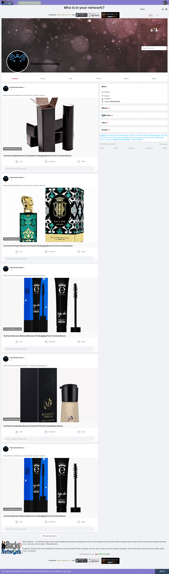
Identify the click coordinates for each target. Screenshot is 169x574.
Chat (142, 9)
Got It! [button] (162, 571)
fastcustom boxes (45, 64)
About (102, 148)
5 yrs (11, 360)
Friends (107, 115)
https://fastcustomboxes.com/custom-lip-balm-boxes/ (24, 95)
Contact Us (131, 148)
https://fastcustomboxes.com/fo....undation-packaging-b (25, 366)
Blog (115, 148)
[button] (29, 3)
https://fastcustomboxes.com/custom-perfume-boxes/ (24, 185)
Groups (104, 130)
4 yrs (11, 89)
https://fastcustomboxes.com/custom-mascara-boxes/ (24, 276)
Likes (104, 123)
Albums (104, 108)
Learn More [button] (67, 571)
